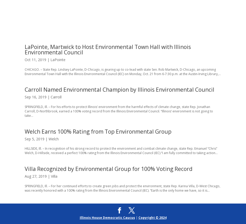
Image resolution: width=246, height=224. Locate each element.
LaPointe (57, 59)
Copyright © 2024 (152, 217)
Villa (54, 176)
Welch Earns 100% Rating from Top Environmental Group (98, 131)
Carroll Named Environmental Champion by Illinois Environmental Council (119, 89)
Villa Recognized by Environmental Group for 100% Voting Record (108, 168)
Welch (54, 138)
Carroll (56, 97)
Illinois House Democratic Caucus (107, 217)
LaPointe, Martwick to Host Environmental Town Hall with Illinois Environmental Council (108, 49)
